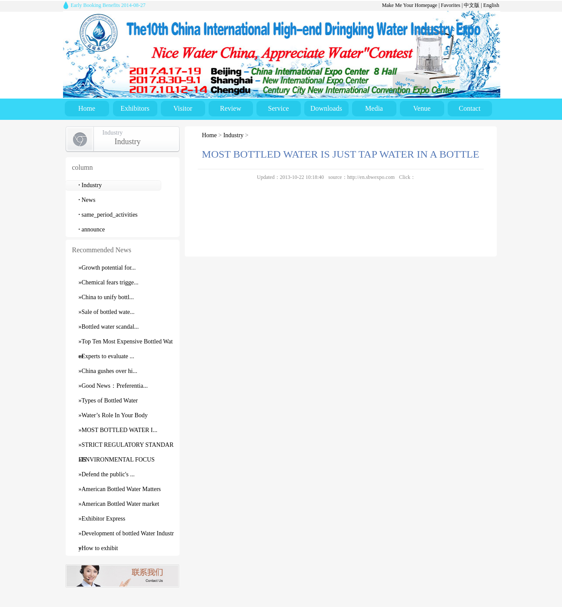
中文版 (471, 5)
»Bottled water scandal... (109, 326)
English (491, 5)
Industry (90, 185)
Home (86, 108)
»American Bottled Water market (119, 504)
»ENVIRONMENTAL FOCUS (117, 459)
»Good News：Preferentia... (113, 386)
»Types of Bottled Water (108, 400)
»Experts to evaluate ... (106, 356)
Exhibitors (135, 108)
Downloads (326, 108)
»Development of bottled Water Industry (126, 535)
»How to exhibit (98, 548)
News (87, 200)
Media (374, 108)
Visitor (182, 108)
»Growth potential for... (107, 267)
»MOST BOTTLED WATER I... (118, 430)
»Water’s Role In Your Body (113, 415)
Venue (422, 108)
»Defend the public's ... (107, 474)
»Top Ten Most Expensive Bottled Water (126, 343)
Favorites (450, 5)
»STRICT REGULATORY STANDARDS (126, 447)
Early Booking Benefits (108, 5)
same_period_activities (108, 214)
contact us (122, 575)
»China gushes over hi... (108, 371)
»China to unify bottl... (106, 297)
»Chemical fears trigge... (109, 282)
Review (230, 108)
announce (92, 229)
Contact (470, 108)
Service (278, 108)
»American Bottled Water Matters (120, 489)
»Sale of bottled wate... (107, 312)
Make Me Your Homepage (409, 5)
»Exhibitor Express (102, 518)
